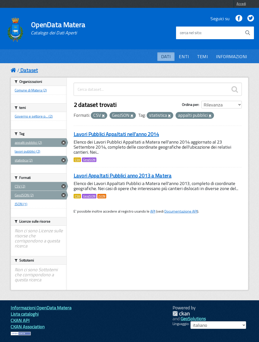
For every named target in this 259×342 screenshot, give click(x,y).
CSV (77, 159)
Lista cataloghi (24, 314)
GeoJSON (89, 159)
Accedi (241, 3)
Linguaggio (180, 323)
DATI (166, 56)
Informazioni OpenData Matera (41, 307)
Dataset (29, 70)
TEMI (202, 56)
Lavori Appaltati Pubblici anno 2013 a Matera (122, 175)
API (152, 211)
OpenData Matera (58, 28)
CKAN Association (28, 326)
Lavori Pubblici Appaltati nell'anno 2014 (116, 134)
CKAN (181, 313)
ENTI (184, 56)
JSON (101, 196)
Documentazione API (180, 211)
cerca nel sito (190, 32)
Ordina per (190, 104)
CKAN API (20, 320)
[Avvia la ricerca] (247, 33)
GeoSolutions (193, 318)
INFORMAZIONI (231, 56)
